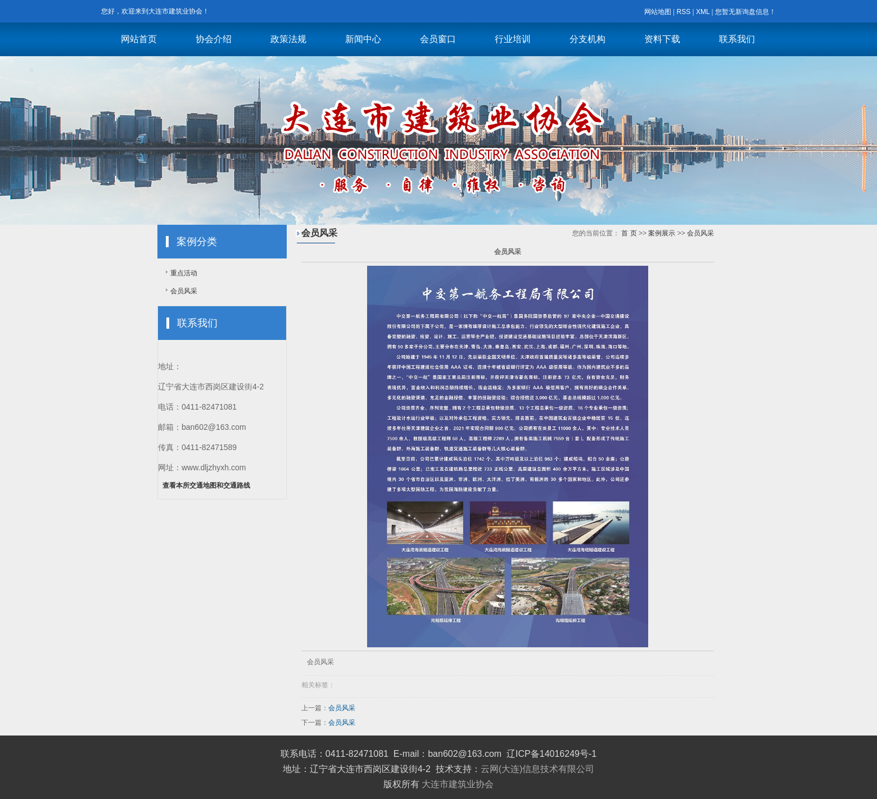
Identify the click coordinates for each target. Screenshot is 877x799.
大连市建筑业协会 (458, 784)
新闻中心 (363, 39)
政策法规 (288, 39)
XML (702, 12)
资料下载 (662, 39)
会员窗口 (438, 39)
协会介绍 (214, 39)
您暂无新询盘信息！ (745, 12)
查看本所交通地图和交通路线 (206, 485)
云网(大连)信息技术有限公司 (538, 769)
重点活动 (183, 273)
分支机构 (587, 39)
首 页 (628, 233)
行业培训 (513, 39)
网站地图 (657, 12)
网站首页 (139, 39)
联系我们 (737, 39)
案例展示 (661, 233)
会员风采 (183, 291)
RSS (683, 12)
